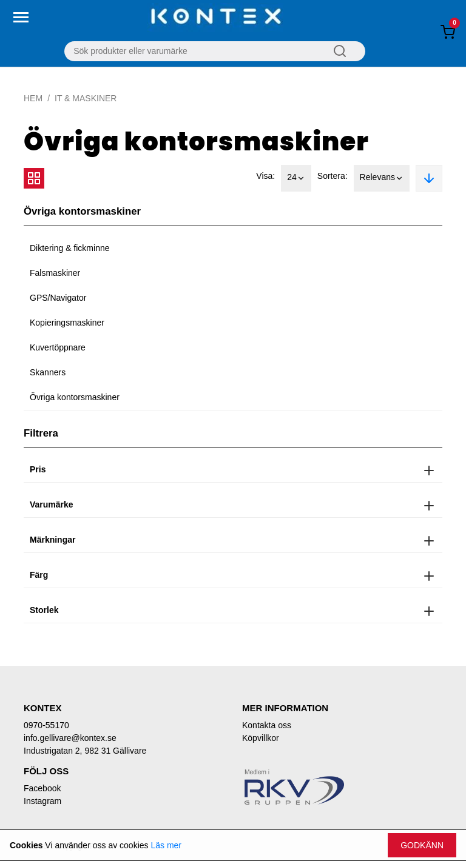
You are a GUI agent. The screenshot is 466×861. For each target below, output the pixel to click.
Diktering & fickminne (70, 248)
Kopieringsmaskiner (67, 322)
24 (296, 178)
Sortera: (332, 176)
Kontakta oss (266, 725)
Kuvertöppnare (58, 347)
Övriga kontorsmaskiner (75, 397)
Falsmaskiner (55, 273)
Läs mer (165, 845)
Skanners (48, 372)
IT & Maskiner (85, 98)
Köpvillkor (260, 738)
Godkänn (422, 845)
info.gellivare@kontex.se (70, 738)
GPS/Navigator (58, 298)
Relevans (382, 178)
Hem (33, 98)
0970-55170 (46, 725)
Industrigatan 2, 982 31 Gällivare (85, 750)
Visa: (265, 176)
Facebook (42, 788)
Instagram (42, 801)
